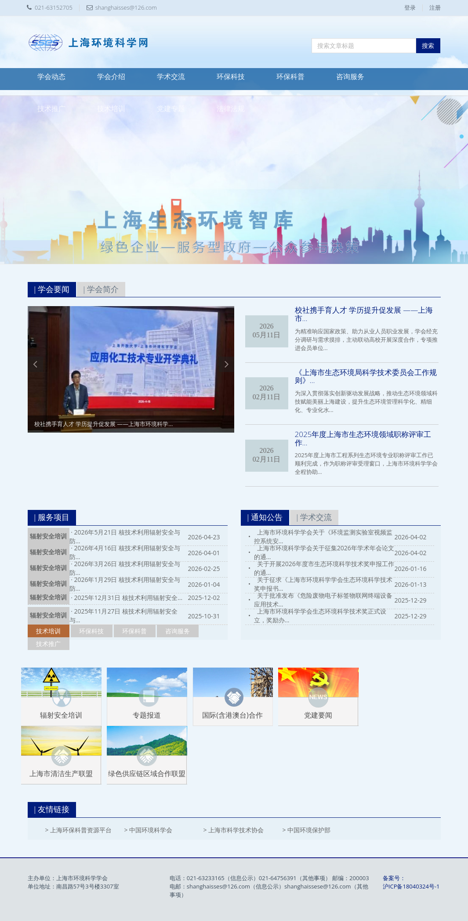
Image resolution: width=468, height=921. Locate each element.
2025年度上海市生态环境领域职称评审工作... (363, 438)
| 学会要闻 (51, 289)
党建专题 (171, 108)
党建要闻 (318, 715)
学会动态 (51, 76)
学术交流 (171, 76)
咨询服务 (350, 76)
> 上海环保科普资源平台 (78, 830)
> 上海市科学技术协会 (233, 830)
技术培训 (111, 108)
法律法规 (231, 108)
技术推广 (51, 108)
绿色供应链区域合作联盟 (146, 773)
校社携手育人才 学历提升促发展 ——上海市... (364, 314)
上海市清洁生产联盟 (61, 773)
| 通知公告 (265, 517)
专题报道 (147, 715)
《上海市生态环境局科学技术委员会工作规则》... (366, 376)
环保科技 (231, 76)
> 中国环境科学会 (148, 830)
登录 (410, 7)
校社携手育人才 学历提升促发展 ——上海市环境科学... (103, 424)
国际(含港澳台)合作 (232, 715)
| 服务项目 (51, 517)
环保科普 (290, 76)
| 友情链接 (51, 809)
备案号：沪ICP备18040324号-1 (411, 882)
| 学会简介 (101, 289)
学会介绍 (111, 76)
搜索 (428, 45)
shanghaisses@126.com (126, 7)
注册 (435, 7)
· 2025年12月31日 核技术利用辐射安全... (126, 597)
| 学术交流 (314, 517)
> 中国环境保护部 (307, 830)
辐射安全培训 (48, 536)
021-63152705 (54, 7)
